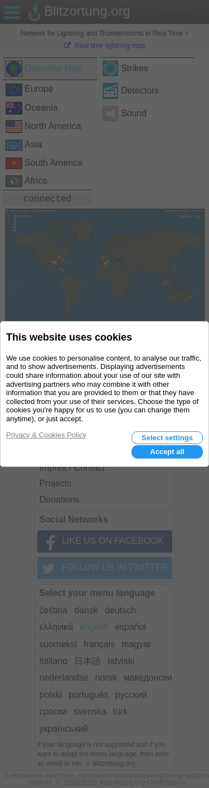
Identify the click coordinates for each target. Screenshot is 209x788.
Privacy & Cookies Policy (46, 435)
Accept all (167, 451)
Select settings (167, 438)
